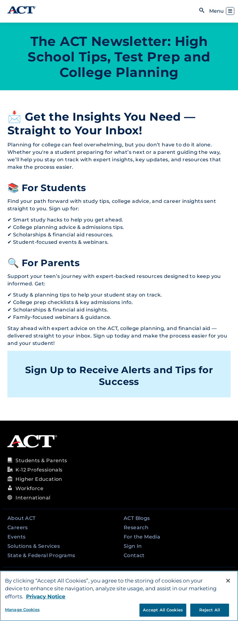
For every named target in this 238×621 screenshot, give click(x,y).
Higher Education (38, 479)
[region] (119, 596)
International (32, 498)
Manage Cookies (22, 609)
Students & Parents (41, 460)
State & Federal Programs (41, 555)
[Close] (228, 580)
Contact (134, 555)
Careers (17, 527)
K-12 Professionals (38, 470)
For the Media (142, 537)
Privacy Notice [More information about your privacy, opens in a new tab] (45, 596)
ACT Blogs (137, 518)
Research (136, 527)
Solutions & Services (33, 546)
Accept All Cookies (163, 609)
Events (16, 537)
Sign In (133, 546)
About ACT (21, 518)
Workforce (29, 488)
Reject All (209, 609)
